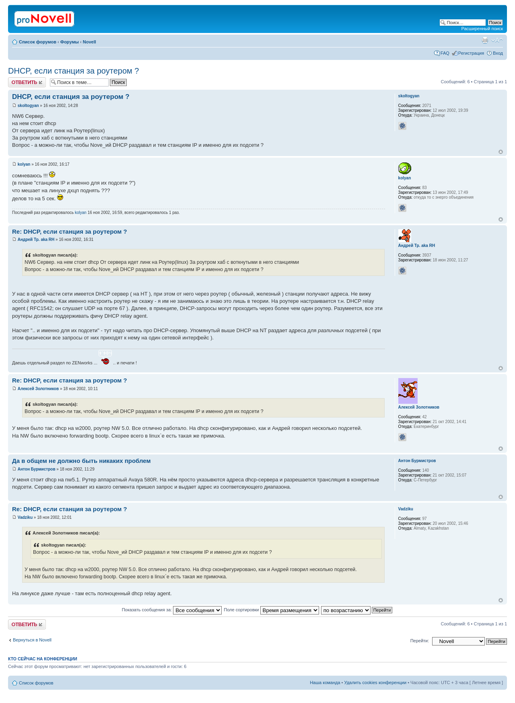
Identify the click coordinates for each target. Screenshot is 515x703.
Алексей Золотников (38, 388)
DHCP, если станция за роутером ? (73, 70)
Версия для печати (484, 40)
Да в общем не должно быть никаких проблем (81, 460)
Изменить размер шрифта (497, 40)
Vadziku (25, 517)
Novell (89, 41)
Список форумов (37, 41)
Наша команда (325, 682)
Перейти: (419, 640)
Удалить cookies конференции (375, 682)
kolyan (24, 164)
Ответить (27, 82)
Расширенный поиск (482, 28)
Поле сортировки (271, 609)
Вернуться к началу (501, 152)
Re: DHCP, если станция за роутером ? (69, 231)
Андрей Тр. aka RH (36, 239)
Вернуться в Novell (32, 639)
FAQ (445, 53)
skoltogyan (28, 105)
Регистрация (471, 53)
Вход (498, 53)
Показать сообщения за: (172, 609)
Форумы (69, 41)
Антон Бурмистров (37, 469)
